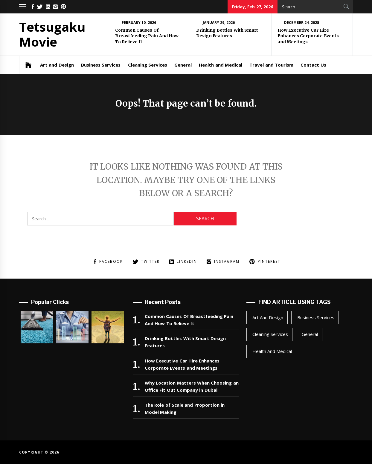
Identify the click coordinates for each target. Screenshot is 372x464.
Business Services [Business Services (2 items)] (315, 317)
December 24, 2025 (301, 22)
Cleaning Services (147, 65)
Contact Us (313, 65)
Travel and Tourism (271, 65)
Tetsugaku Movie (52, 34)
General (183, 65)
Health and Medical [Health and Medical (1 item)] (272, 351)
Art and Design (57, 65)
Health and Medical (220, 65)
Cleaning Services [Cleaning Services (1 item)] (270, 334)
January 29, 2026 (219, 22)
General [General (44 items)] (310, 334)
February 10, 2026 (139, 22)
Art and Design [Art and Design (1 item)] (267, 317)
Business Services (101, 65)
